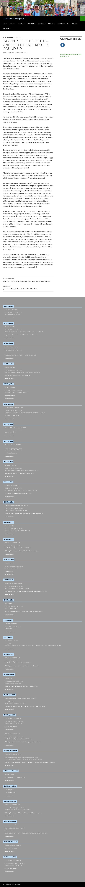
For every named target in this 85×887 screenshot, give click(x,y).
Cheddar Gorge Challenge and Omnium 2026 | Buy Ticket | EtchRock (24, 513)
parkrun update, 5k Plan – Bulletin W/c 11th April (28, 287)
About (11, 23)
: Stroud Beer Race (10, 395)
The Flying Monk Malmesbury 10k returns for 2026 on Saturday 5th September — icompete (30, 762)
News (12, 37)
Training (20, 23)
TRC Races (41, 23)
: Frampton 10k (9, 571)
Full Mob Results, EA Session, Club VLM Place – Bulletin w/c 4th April (28, 279)
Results (17, 37)
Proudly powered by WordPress (12, 884)
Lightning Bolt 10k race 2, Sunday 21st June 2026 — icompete (22, 551)
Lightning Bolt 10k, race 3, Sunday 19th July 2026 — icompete (22, 666)
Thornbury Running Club (13, 19)
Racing (50, 23)
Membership (31, 23)
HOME (5, 23)
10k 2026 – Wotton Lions (12, 415)
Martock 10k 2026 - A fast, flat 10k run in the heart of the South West (24, 611)
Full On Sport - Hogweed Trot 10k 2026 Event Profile (19, 473)
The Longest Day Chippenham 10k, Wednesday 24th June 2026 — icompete (26, 591)
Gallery (74, 23)
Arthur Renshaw (22, 53)
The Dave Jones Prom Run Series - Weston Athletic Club (20, 355)
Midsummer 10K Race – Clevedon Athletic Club (18, 493)
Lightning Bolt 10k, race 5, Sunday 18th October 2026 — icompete (23, 813)
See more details (9, 318)
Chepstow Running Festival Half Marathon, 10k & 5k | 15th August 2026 (25, 706)
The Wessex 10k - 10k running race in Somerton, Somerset (21, 686)
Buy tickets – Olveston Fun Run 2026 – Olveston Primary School (22, 335)
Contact (6, 29)
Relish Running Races (11, 453)
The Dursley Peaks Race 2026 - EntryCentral (17, 375)
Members (6, 37)
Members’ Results (62, 23)
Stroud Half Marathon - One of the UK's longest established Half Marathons (26, 833)
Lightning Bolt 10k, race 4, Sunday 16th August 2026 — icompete (22, 742)
